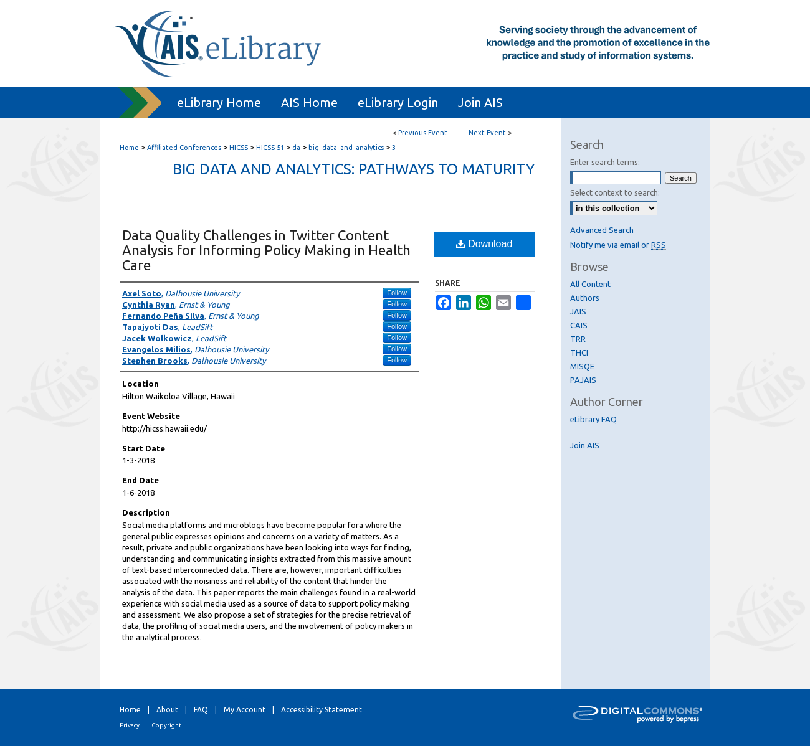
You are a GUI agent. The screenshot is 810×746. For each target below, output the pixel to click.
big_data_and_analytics (347, 147)
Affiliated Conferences (185, 147)
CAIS (579, 325)
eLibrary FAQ (593, 419)
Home (129, 147)
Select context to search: (615, 192)
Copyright (166, 725)
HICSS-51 (271, 147)
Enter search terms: (605, 162)
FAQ (201, 710)
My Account (244, 710)
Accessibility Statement (321, 710)
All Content (590, 284)
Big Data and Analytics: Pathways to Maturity (354, 169)
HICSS (239, 147)
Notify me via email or (618, 244)
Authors (584, 297)
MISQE (582, 366)
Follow (397, 292)
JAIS (578, 311)
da (297, 147)
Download (484, 243)
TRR (578, 338)
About (167, 710)
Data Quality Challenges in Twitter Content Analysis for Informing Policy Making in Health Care (266, 250)
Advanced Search (602, 229)
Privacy (130, 725)
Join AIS (584, 445)
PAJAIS (583, 379)
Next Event (487, 132)
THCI (579, 352)
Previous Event (422, 132)
